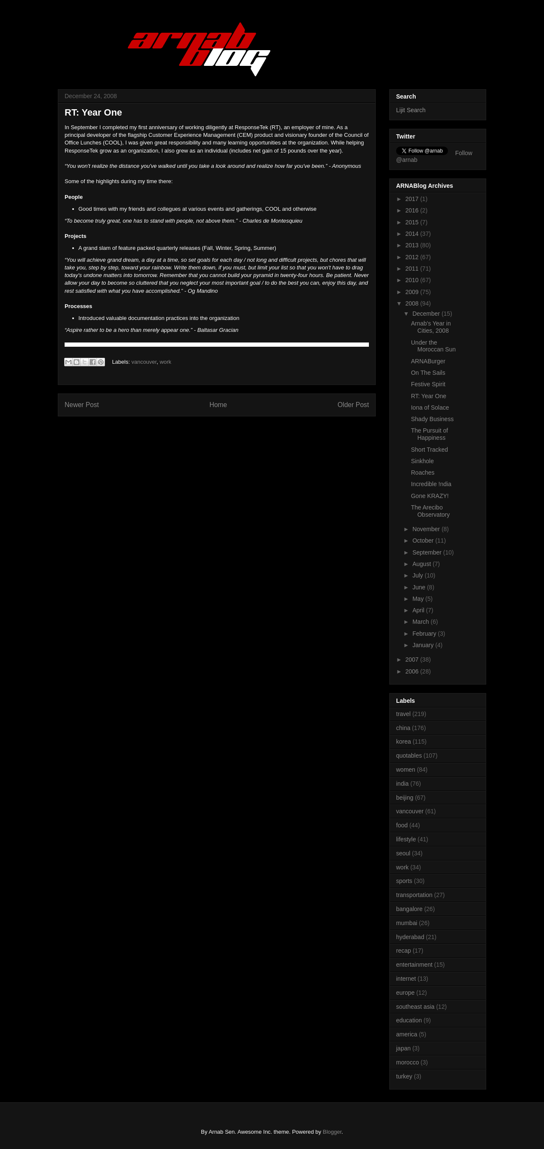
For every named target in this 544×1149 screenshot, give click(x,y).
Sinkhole (422, 461)
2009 (412, 292)
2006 (412, 671)
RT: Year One (428, 396)
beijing (404, 797)
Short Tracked (429, 449)
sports (404, 880)
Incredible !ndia (431, 484)
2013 (412, 245)
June (419, 587)
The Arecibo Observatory (430, 511)
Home (218, 404)
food (402, 825)
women (405, 769)
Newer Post (82, 404)
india (402, 783)
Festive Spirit (428, 384)
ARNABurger (428, 361)
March (421, 621)
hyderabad (410, 937)
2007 (412, 659)
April (419, 610)
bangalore (409, 909)
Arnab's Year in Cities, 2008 (431, 327)
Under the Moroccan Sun (433, 346)
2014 (412, 233)
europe (405, 992)
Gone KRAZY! (430, 495)
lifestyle (406, 839)
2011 (412, 268)
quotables (409, 755)
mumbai (406, 923)
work (165, 362)
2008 (412, 303)
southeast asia (415, 1006)
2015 (412, 222)
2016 (412, 210)
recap (403, 950)
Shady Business (432, 419)
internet (406, 978)
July (418, 575)
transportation (414, 894)
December (426, 313)
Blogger (332, 1132)
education (409, 1020)
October (423, 540)
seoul (403, 853)
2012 (412, 257)
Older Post (353, 404)
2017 (412, 198)
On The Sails (428, 372)
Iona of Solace (430, 407)
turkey (404, 1076)
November (426, 529)
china (403, 727)
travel (403, 713)
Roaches (422, 472)
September (427, 552)
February (425, 633)
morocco (407, 1062)
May (418, 598)
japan (403, 1048)
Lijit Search (410, 110)
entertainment (414, 964)
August (422, 563)
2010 (412, 280)
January (423, 645)
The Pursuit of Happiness (429, 434)
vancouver (143, 362)
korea (403, 741)
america (406, 1034)
